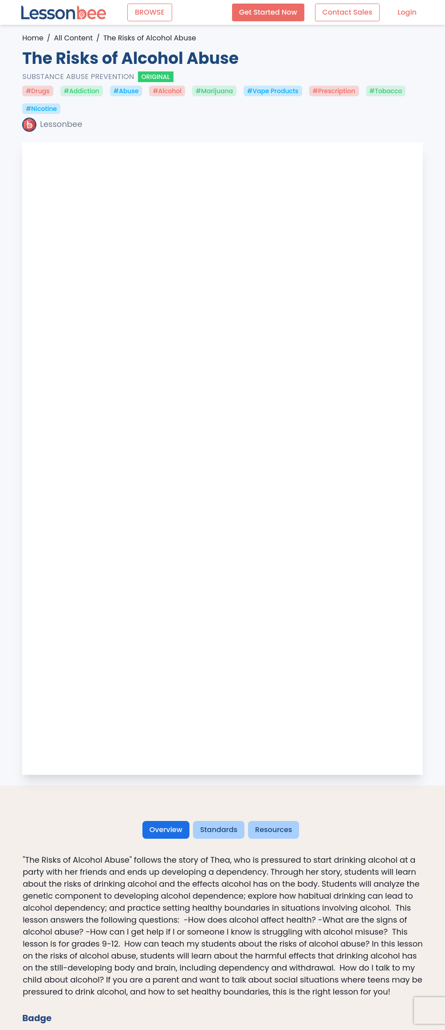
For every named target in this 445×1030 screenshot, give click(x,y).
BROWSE (150, 12)
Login (407, 12)
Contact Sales (348, 12)
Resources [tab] (273, 830)
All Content (73, 38)
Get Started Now (268, 12)
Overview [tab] (166, 830)
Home (32, 38)
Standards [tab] (218, 830)
